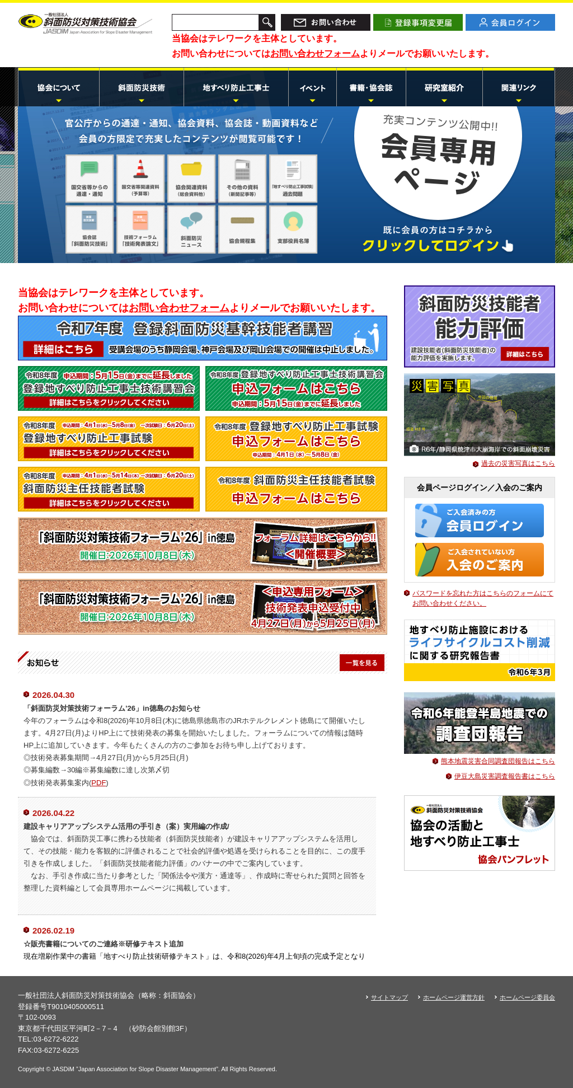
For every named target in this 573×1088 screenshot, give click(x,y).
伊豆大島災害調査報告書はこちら (504, 776)
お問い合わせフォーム (315, 53)
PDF (98, 783)
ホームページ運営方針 (454, 997)
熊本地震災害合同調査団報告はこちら (498, 761)
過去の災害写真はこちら (518, 463)
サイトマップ (389, 997)
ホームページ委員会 (527, 997)
